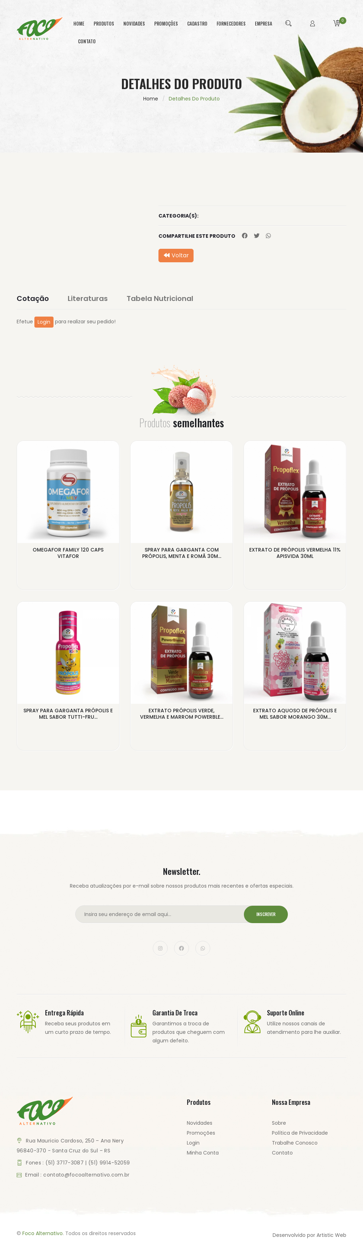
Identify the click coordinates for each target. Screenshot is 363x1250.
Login (44, 321)
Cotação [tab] (33, 298)
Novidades (199, 1122)
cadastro (197, 23)
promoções (166, 23)
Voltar (176, 255)
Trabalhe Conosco (295, 1142)
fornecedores (231, 23)
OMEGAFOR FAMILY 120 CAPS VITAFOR (68, 553)
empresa (263, 23)
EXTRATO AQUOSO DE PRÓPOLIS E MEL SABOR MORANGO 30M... (295, 713)
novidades (134, 23)
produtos (104, 23)
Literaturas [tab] (88, 298)
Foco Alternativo (42, 1233)
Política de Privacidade (300, 1132)
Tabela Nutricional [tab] (160, 298)
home (78, 23)
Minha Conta (203, 1152)
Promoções (201, 1132)
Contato (282, 1152)
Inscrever (265, 914)
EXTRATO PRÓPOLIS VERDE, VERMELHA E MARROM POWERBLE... (181, 713)
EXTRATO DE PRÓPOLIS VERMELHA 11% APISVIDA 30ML (295, 553)
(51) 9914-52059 (109, 1162)
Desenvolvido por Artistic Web (309, 1235)
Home (150, 98)
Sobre (279, 1122)
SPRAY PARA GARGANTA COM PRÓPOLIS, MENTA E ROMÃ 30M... (181, 553)
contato (87, 41)
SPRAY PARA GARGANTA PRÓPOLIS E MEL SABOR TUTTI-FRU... (68, 713)
